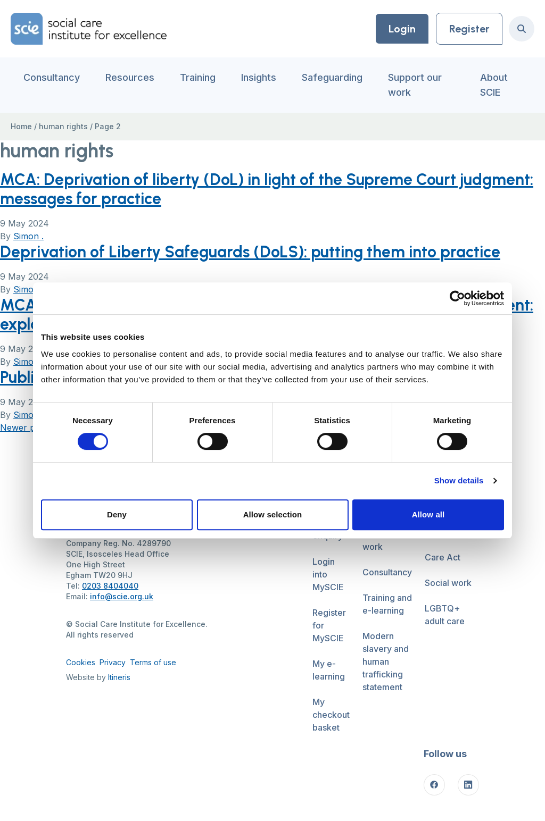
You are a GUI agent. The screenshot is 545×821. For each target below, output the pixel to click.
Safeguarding (332, 77)
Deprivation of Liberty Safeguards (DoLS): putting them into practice (250, 252)
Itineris (119, 677)
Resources (129, 77)
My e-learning (328, 670)
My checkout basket (331, 715)
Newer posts (26, 427)
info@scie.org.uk (121, 596)
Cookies (80, 662)
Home (21, 126)
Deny (117, 514)
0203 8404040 (110, 585)
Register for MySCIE (329, 625)
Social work (448, 582)
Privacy (113, 662)
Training (198, 77)
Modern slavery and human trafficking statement (385, 661)
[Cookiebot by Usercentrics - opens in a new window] (457, 298)
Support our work (415, 85)
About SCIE (494, 85)
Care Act (442, 557)
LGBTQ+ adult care (445, 614)
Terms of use (153, 662)
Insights (258, 77)
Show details (459, 480)
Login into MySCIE (328, 574)
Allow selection (272, 514)
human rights (63, 126)
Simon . (28, 236)
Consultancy (51, 77)
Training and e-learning (387, 604)
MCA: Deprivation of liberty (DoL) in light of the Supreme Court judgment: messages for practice (266, 189)
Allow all (428, 514)
